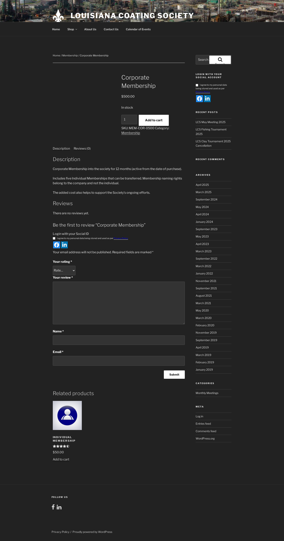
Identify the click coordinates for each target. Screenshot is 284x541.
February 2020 (205, 325)
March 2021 (203, 303)
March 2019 (203, 355)
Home (56, 29)
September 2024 (206, 199)
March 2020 (204, 318)
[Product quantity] (129, 119)
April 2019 (202, 347)
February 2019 (205, 362)
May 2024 (202, 207)
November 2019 (206, 332)
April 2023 (202, 244)
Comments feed (206, 431)
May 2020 (202, 310)
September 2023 (206, 229)
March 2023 (203, 251)
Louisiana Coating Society (132, 15)
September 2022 (206, 258)
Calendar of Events (138, 29)
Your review (63, 277)
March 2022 (203, 266)
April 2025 (202, 184)
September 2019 (206, 340)
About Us (90, 29)
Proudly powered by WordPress (92, 531)
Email (58, 352)
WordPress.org (205, 438)
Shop (72, 29)
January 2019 (204, 369)
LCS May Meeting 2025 (211, 122)
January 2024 (204, 221)
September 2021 (206, 288)
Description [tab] (61, 148)
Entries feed (203, 423)
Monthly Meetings (207, 393)
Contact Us (111, 29)
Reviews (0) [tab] (82, 148)
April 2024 (202, 214)
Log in (199, 416)
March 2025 (203, 192)
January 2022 (204, 273)
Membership (70, 55)
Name (58, 331)
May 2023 (202, 236)
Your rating (62, 262)
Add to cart (153, 120)
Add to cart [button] (61, 459)
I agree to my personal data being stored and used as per (90, 238)
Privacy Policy (121, 238)
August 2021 (204, 295)
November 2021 (206, 281)
